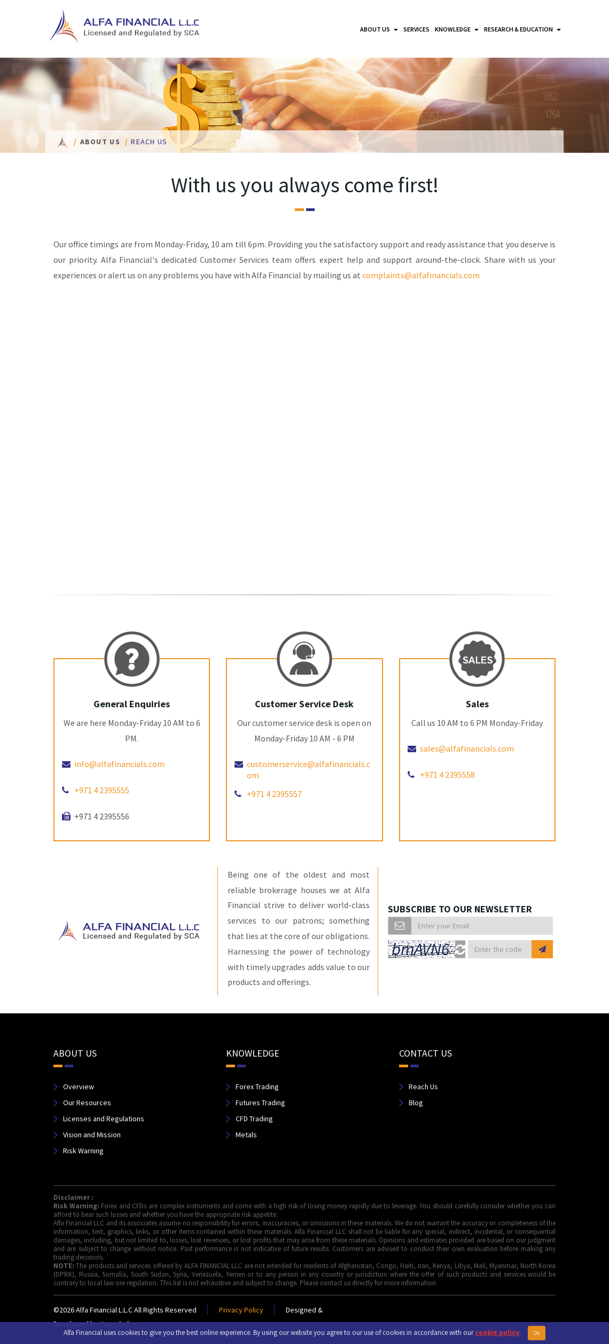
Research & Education (522, 29)
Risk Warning (83, 1150)
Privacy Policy (241, 1310)
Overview (78, 1086)
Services (416, 29)
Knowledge (457, 29)
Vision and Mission (92, 1134)
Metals (246, 1134)
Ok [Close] (537, 1333)
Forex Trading (257, 1086)
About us (379, 29)
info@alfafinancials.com (119, 764)
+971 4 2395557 (274, 793)
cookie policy (497, 1332)
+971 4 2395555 (101, 790)
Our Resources (87, 1102)
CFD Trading (254, 1118)
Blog (416, 1102)
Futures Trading (260, 1102)
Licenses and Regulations (103, 1118)
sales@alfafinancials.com (467, 748)
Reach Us (423, 1086)
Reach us (149, 141)
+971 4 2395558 (447, 774)
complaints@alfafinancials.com (421, 275)
